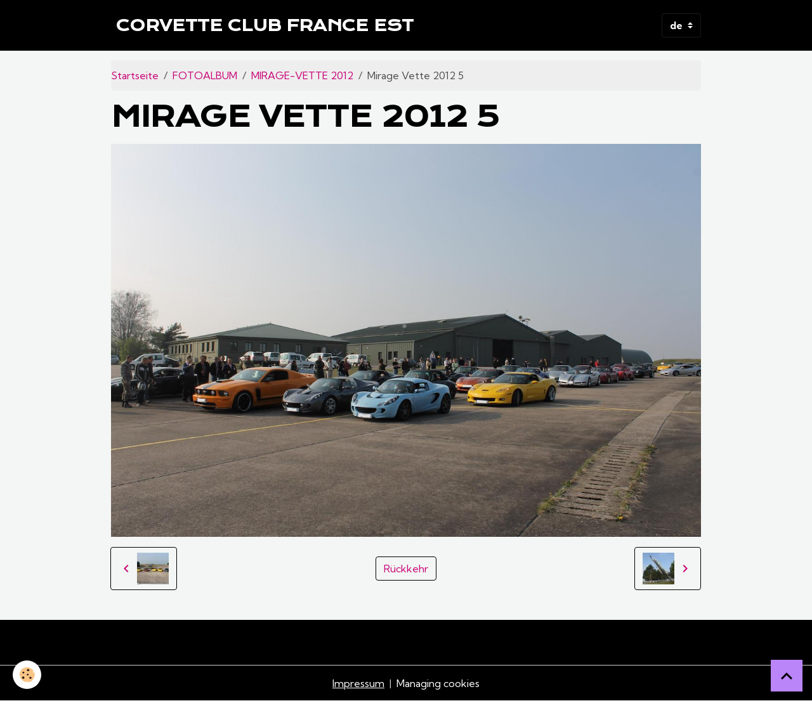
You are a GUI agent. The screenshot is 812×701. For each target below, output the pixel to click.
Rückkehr (406, 568)
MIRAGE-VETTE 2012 (302, 75)
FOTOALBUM (205, 75)
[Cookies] (27, 674)
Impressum (358, 683)
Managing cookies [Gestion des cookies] (438, 683)
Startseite (135, 75)
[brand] (265, 25)
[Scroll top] (786, 675)
